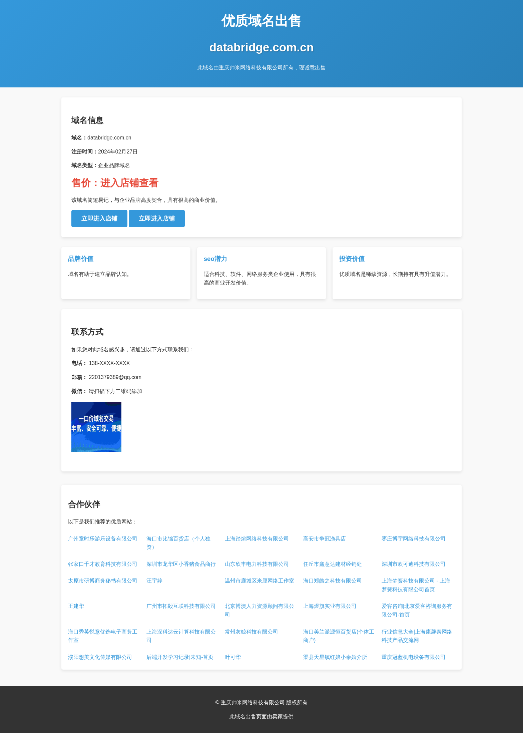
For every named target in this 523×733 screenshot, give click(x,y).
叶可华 (233, 657)
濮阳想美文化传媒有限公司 (100, 657)
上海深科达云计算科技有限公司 (181, 636)
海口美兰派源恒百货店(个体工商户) (338, 636)
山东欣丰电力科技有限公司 (257, 564)
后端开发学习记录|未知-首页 (179, 657)
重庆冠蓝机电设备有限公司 (414, 657)
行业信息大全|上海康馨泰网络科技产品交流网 (417, 636)
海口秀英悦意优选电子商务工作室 (102, 636)
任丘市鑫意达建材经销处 (332, 564)
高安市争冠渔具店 (324, 538)
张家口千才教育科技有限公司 (102, 564)
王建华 (76, 606)
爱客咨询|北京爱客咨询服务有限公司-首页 (417, 610)
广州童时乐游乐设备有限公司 (102, 538)
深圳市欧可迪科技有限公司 (414, 564)
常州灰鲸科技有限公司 (251, 632)
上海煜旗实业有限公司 (330, 606)
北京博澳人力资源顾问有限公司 (259, 610)
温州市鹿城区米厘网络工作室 (259, 581)
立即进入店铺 (99, 218)
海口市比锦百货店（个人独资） (178, 543)
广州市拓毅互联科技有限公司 (181, 606)
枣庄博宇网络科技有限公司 (414, 538)
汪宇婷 (154, 581)
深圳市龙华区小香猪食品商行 (181, 564)
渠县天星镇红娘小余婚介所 (335, 657)
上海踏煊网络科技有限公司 (257, 538)
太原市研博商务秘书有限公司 (102, 581)
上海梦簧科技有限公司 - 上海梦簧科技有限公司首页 (416, 585)
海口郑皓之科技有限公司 (332, 581)
